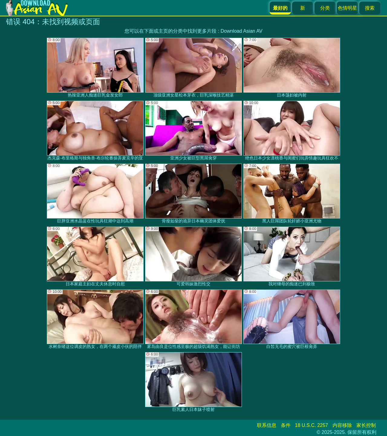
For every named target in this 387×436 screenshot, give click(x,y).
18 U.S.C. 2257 (311, 425)
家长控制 (366, 425)
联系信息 (266, 425)
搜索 (370, 8)
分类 (325, 8)
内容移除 (342, 425)
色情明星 (347, 8)
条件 (286, 425)
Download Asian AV (241, 31)
